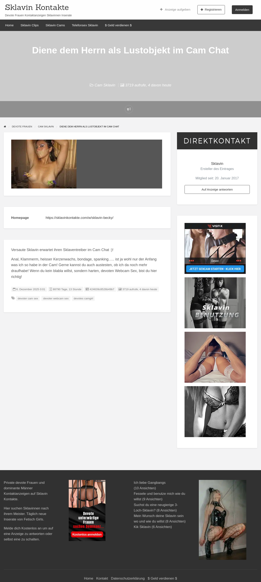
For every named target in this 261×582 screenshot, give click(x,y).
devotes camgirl (83, 298)
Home (9, 25)
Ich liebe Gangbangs (150, 483)
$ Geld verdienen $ (118, 25)
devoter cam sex (28, 298)
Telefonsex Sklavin (85, 25)
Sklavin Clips (30, 25)
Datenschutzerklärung (128, 578)
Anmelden (242, 9)
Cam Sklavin (105, 85)
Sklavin (217, 163)
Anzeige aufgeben (175, 9)
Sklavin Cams (55, 25)
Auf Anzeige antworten (217, 189)
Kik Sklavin (142, 527)
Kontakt (102, 578)
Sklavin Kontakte (37, 7)
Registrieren (211, 9)
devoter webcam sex (56, 298)
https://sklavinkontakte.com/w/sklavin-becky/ (80, 218)
